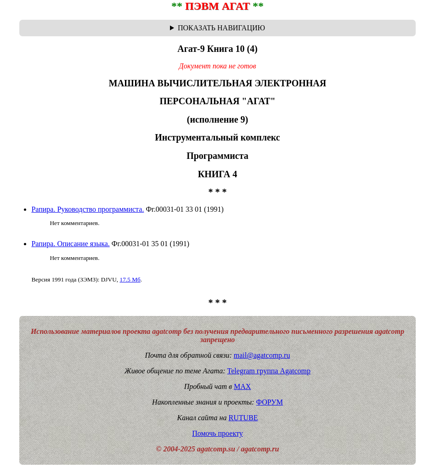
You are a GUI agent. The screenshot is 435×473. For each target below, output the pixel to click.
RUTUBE (243, 418)
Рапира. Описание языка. (70, 244)
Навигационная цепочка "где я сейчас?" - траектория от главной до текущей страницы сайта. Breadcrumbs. (217, 28)
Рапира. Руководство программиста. (87, 209)
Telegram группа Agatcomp (269, 371)
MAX (242, 386)
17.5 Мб (129, 279)
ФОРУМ (269, 402)
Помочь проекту (217, 433)
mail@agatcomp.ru (262, 355)
